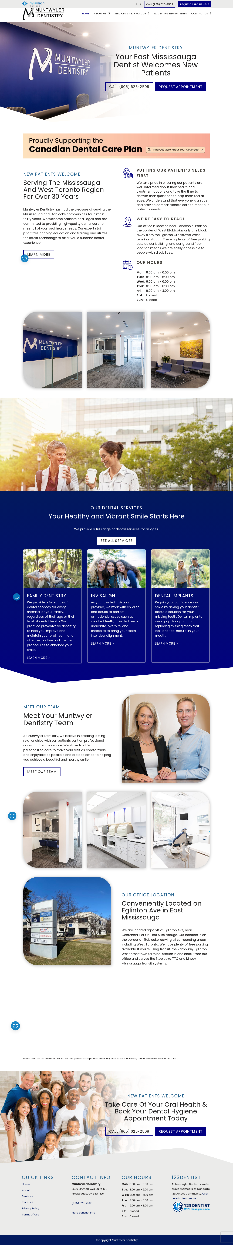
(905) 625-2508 (82, 1203)
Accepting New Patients (170, 13)
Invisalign (103, 596)
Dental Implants (174, 596)
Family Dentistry (46, 596)
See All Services (116, 540)
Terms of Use (30, 1214)
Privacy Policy (30, 1208)
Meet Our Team (42, 771)
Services (27, 1196)
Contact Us (199, 13)
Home (85, 13)
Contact (27, 1202)
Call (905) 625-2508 (159, 4)
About (26, 1190)
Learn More (38, 254)
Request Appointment (194, 4)
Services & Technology (130, 13)
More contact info (83, 1212)
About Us (100, 13)
